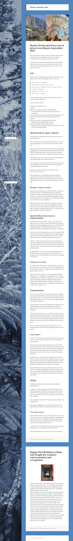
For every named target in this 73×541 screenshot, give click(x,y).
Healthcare (6, 161)
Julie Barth (6, 106)
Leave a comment (49, 439)
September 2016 (7, 74)
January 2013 (7, 93)
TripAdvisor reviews (46, 225)
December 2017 (7, 67)
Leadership (6, 163)
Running (6, 172)
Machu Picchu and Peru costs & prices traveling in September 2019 (10, 36)
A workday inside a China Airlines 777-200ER (10, 126)
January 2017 (7, 69)
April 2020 (6, 56)
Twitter (5, 16)
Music (5, 167)
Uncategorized (7, 176)
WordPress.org (7, 197)
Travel (5, 174)
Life (5, 165)
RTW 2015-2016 (7, 169)
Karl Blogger (8, 5)
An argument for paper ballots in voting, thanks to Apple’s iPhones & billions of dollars (10, 47)
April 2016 (6, 76)
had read (46, 175)
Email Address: (7, 136)
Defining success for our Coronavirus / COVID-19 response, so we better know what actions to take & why (10, 114)
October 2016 (7, 71)
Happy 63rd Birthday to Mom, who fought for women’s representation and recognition (46, 456)
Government (7, 158)
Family (5, 154)
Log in (5, 191)
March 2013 (6, 91)
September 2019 (7, 60)
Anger (5, 150)
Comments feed (7, 195)
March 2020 (6, 58)
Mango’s (40, 405)
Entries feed (6, 193)
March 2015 (6, 89)
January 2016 (7, 80)
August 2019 (6, 63)
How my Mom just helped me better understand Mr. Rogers (10, 103)
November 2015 (7, 85)
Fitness (5, 156)
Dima (5, 119)
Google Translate (59, 299)
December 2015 (7, 82)
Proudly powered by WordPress (37, 538)
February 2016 (7, 78)
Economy (6, 152)
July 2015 (6, 87)
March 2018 (6, 65)
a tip (60, 242)
